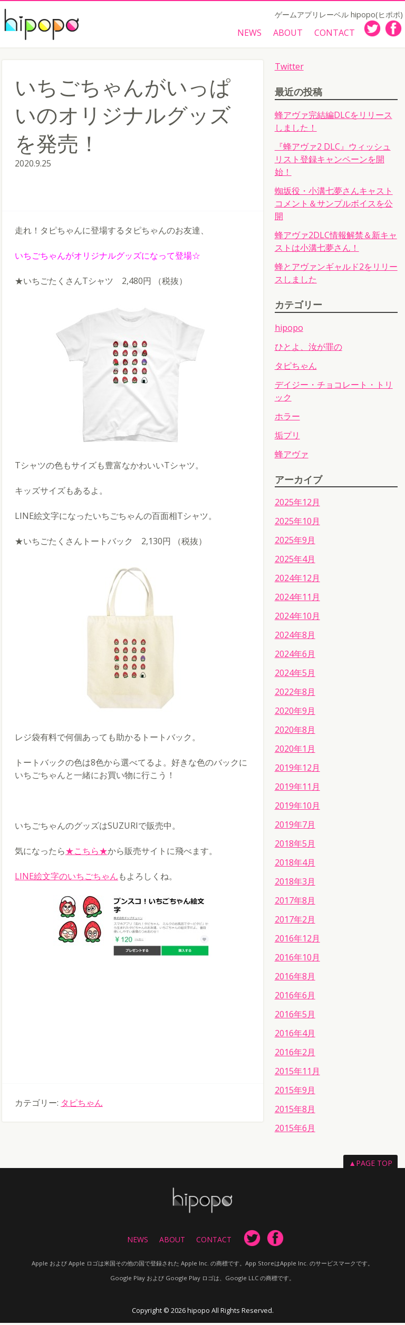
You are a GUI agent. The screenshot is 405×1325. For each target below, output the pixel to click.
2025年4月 (295, 561)
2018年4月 (295, 865)
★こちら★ (86, 853)
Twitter (289, 68)
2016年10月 (297, 960)
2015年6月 (295, 1130)
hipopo (289, 330)
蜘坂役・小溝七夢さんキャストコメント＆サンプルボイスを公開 (334, 205)
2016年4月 (295, 1036)
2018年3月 (295, 884)
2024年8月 (295, 637)
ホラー (287, 418)
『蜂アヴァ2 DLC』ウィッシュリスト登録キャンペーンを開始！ (333, 161)
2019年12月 (297, 770)
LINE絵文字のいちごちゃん (66, 878)
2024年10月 (297, 618)
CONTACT (334, 33)
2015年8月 (295, 1111)
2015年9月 (295, 1092)
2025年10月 (297, 523)
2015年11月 (297, 1073)
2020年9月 (295, 713)
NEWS (247, 33)
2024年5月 (295, 675)
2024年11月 (297, 599)
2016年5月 (295, 1017)
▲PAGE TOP (370, 1166)
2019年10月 (297, 808)
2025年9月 (295, 542)
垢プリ (287, 437)
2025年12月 (297, 505)
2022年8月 (295, 694)
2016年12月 (297, 941)
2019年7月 (295, 827)
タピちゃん (82, 1105)
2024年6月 (295, 656)
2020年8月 (295, 732)
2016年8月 (295, 979)
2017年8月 (295, 903)
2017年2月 (295, 922)
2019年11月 (297, 789)
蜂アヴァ (291, 456)
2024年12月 (297, 580)
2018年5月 (295, 846)
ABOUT (286, 33)
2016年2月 (295, 1055)
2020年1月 (295, 751)
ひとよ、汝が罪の (308, 349)
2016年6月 (295, 998)
